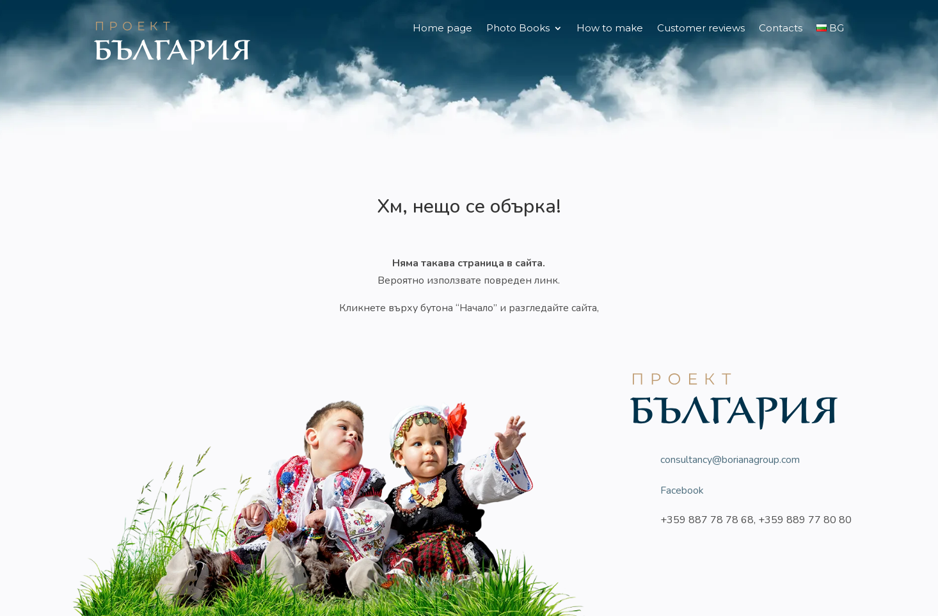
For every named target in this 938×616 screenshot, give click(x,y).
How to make (609, 29)
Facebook (682, 490)
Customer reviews (701, 29)
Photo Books (518, 29)
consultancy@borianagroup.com (730, 460)
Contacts (780, 29)
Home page (442, 29)
